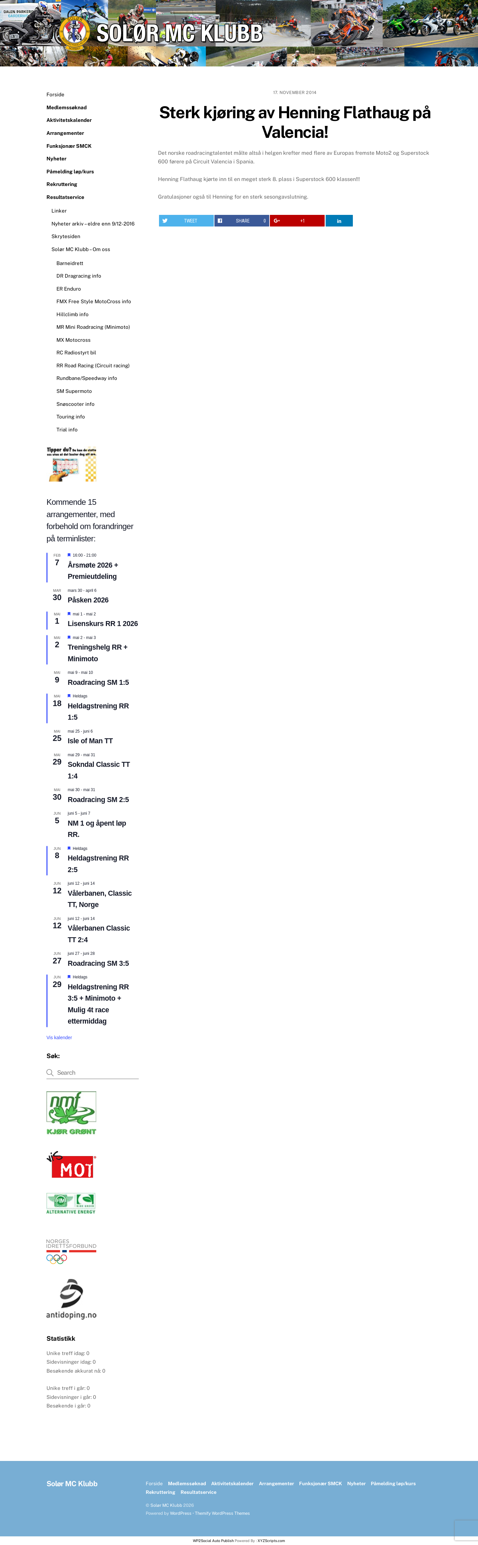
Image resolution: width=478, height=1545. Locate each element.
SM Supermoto (74, 391)
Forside (55, 94)
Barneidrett (69, 263)
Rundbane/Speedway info (86, 378)
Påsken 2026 (88, 600)
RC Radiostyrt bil (76, 352)
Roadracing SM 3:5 (98, 963)
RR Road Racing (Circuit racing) (93, 365)
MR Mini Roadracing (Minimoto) (93, 327)
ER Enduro (68, 289)
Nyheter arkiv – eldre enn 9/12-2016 (92, 224)
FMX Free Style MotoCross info (93, 301)
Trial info (67, 429)
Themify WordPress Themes (222, 1513)
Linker (59, 211)
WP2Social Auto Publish (213, 1541)
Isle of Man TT (90, 741)
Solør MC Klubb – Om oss (80, 249)
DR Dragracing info (78, 276)
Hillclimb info (72, 314)
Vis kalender (59, 1037)
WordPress (181, 1513)
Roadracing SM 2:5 (98, 800)
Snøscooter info (75, 404)
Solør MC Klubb (166, 1505)
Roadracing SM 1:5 (98, 682)
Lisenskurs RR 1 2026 (103, 624)
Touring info (70, 416)
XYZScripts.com (271, 1541)
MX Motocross (73, 340)
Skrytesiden (65, 236)
